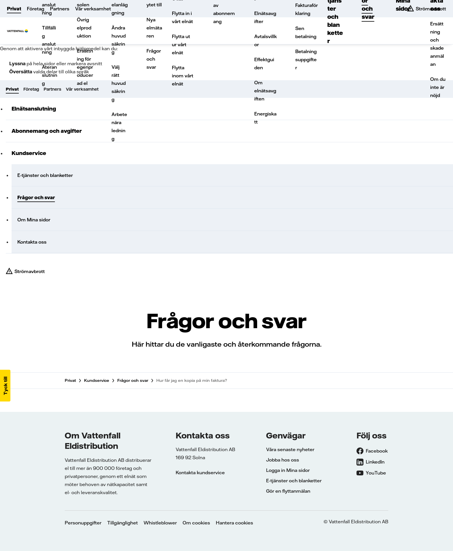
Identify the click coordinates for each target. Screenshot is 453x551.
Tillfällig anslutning (49, 40)
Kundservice (29, 153)
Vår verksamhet (93, 9)
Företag (35, 9)
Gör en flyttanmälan (288, 491)
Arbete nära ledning (119, 126)
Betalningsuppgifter (306, 59)
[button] (5, 385)
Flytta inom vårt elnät (182, 76)
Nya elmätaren (154, 28)
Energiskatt (265, 118)
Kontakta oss (32, 242)
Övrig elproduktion (84, 28)
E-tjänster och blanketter (45, 175)
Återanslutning (49, 75)
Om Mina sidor (33, 220)
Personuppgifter (83, 523)
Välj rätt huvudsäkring (119, 83)
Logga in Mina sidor (288, 470)
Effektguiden (264, 63)
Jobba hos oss (282, 460)
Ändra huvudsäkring (119, 40)
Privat (14, 9)
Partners (59, 9)
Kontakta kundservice (200, 472)
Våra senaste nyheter (290, 449)
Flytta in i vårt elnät (182, 17)
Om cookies (196, 523)
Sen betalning (305, 32)
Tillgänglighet (122, 523)
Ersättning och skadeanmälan (437, 44)
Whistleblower (160, 523)
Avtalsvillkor (265, 40)
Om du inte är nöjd (437, 87)
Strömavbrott (29, 271)
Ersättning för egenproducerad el (85, 67)
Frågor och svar (153, 59)
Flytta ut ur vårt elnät (181, 44)
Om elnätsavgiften (265, 91)
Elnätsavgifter (265, 17)
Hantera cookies (234, 523)
